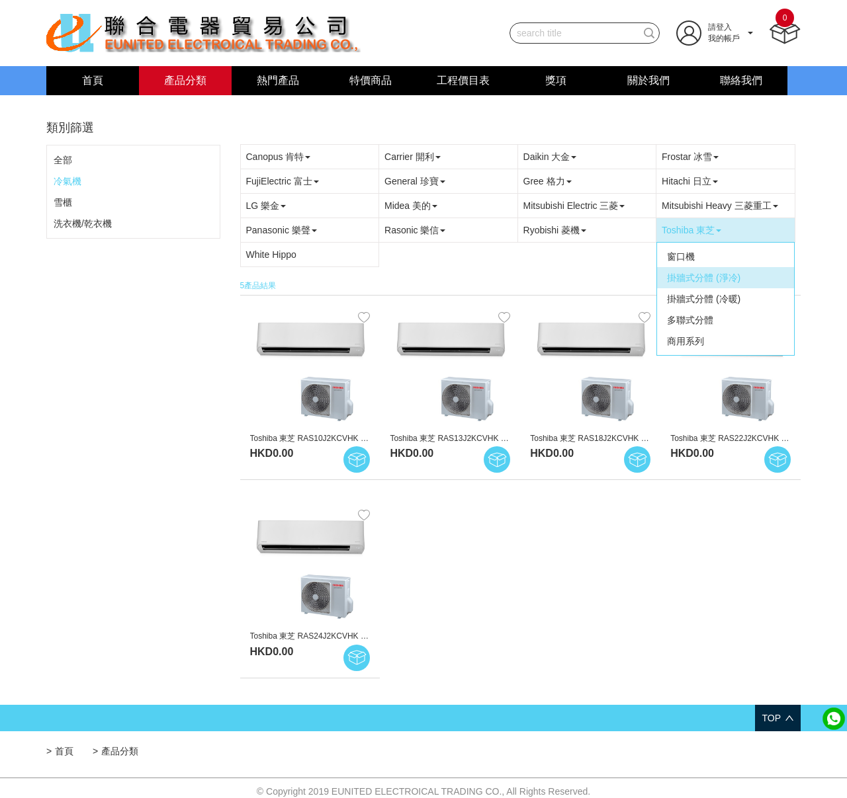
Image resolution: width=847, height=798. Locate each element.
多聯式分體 (690, 320)
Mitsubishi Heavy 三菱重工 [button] (720, 205)
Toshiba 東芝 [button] (691, 230)
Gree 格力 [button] (547, 181)
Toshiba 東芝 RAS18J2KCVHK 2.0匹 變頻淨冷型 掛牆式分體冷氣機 (649, 438)
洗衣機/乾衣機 (83, 223)
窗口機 (681, 256)
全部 (63, 160)
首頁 (92, 80)
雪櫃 (63, 202)
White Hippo (271, 254)
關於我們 (648, 80)
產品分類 (185, 80)
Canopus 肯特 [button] (278, 156)
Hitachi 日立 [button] (690, 181)
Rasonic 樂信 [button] (414, 230)
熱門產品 (278, 80)
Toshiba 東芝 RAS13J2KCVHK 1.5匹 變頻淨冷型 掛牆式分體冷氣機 (508, 438)
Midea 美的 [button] (410, 205)
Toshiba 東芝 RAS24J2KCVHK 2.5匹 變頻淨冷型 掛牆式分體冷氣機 (369, 636)
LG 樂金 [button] (266, 205)
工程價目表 (463, 80)
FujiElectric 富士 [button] (282, 181)
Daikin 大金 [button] (550, 156)
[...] (574, 33)
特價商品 (370, 80)
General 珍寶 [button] (414, 181)
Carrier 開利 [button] (412, 156)
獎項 (555, 80)
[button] (714, 32)
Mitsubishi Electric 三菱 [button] (574, 205)
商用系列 (685, 341)
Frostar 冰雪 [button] (690, 156)
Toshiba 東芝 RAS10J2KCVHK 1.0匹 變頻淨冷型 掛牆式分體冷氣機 (369, 438)
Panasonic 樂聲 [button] (281, 230)
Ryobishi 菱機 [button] (555, 230)
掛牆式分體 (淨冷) (703, 277)
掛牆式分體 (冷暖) (703, 299)
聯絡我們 (741, 80)
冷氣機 (67, 181)
